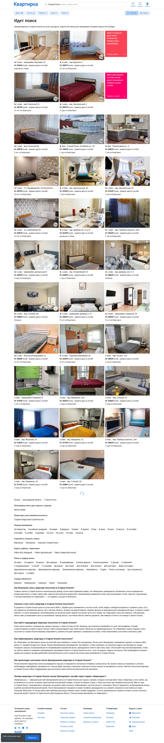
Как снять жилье (67, 713)
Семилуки (42, 583)
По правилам (8, 738)
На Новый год (20, 529)
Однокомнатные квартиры (25, 569)
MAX (131, 731)
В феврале (64, 529)
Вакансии (110, 726)
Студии (103, 569)
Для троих (70, 566)
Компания (110, 713)
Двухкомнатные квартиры (49, 569)
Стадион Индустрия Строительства (29, 519)
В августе (120, 529)
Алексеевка (62, 583)
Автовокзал (30, 543)
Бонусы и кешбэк (67, 731)
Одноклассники (138, 722)
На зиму (69, 533)
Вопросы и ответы (68, 722)
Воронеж (18, 583)
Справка (41, 713)
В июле (111, 529)
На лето (50, 533)
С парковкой (126, 562)
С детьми (115, 562)
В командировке (66, 562)
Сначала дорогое (83, 562)
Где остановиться (134, 569)
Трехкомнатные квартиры (73, 569)
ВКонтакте (136, 713)
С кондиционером (21, 566)
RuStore (27, 717)
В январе (53, 529)
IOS (16, 717)
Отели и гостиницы (117, 569)
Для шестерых (110, 566)
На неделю (28, 562)
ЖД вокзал (18, 543)
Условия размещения (92, 717)
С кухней (35, 566)
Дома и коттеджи (126, 566)
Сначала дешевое (100, 562)
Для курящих (52, 562)
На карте (18, 562)
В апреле (85, 529)
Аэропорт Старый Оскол (48, 543)
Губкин (52, 583)
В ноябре (29, 533)
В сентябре (131, 529)
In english (30, 573)
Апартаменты (92, 569)
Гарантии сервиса (67, 717)
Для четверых (82, 566)
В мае (93, 529)
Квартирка (27, 4)
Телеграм (136, 717)
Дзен (134, 726)
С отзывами (47, 566)
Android (19, 717)
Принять (32, 737)
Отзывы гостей (66, 726)
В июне (102, 529)
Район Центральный (43, 552)
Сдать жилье (88, 713)
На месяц (40, 562)
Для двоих (58, 566)
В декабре (39, 533)
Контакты (41, 717)
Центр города (19, 510)
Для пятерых (96, 566)
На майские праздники (37, 529)
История (109, 717)
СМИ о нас (110, 722)
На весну (79, 533)
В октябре (18, 533)
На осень (60, 533)
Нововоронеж (29, 583)
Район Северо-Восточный (65, 552)
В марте (75, 529)
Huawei (23, 717)
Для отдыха (19, 573)
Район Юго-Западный (23, 552)
